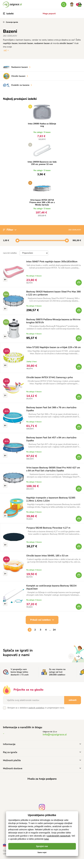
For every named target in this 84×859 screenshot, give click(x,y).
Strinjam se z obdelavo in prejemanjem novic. (36, 708)
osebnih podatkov (36, 708)
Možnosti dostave (42, 768)
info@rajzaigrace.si (55, 734)
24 (54, 629)
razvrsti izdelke (10, 253)
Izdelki (8, 13)
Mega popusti (49, 13)
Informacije (42, 744)
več (5, 50)
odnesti (72, 700)
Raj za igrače (42, 752)
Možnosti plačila (42, 760)
